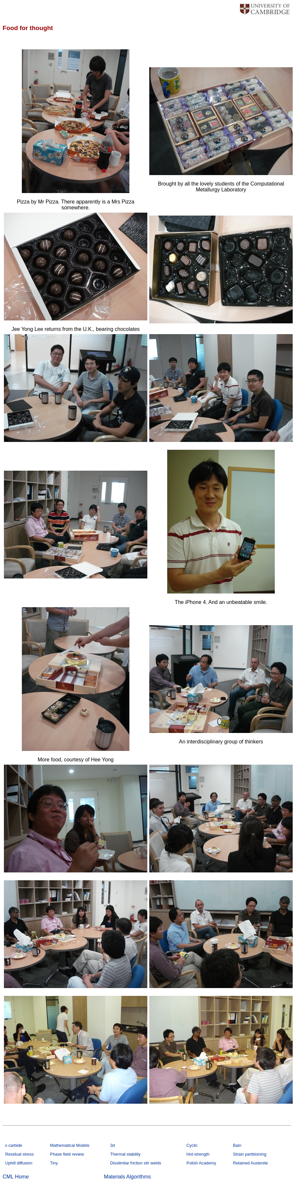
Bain (237, 1145)
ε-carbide (13, 1145)
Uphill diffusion (18, 1163)
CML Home (16, 1176)
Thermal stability (125, 1154)
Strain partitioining (249, 1154)
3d (112, 1145)
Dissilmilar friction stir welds (135, 1163)
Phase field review (67, 1154)
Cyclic (192, 1145)
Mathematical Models (70, 1145)
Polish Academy (201, 1163)
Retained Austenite (250, 1163)
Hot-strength (197, 1154)
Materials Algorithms (127, 1176)
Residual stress (19, 1154)
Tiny (54, 1163)
